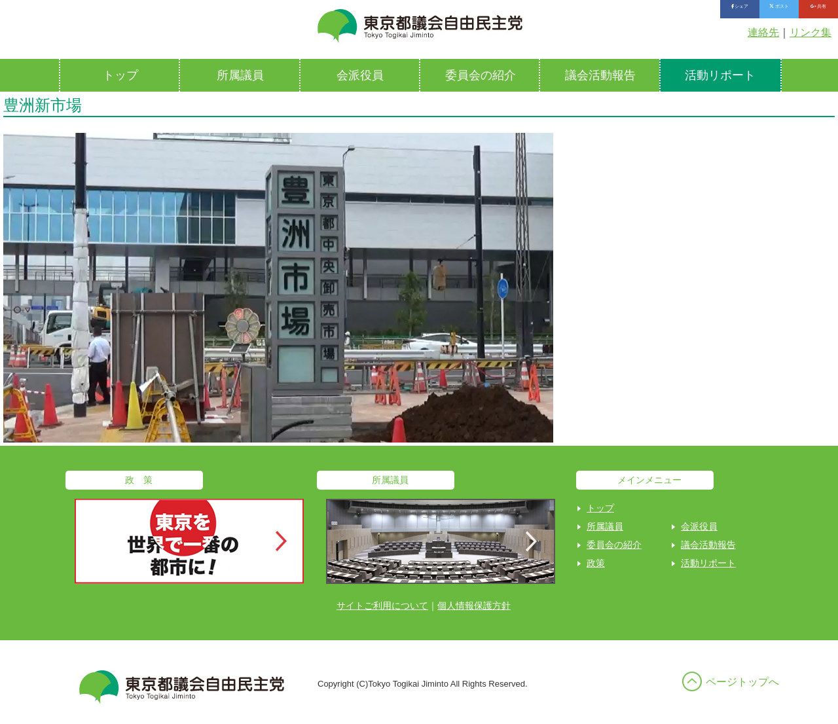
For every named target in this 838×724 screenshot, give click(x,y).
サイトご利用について (382, 605)
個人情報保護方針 (474, 605)
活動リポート (720, 75)
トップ (120, 75)
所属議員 (240, 75)
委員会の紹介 (480, 75)
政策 (596, 563)
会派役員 (360, 75)
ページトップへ (742, 681)
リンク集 (810, 32)
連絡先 (763, 32)
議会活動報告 (600, 75)
